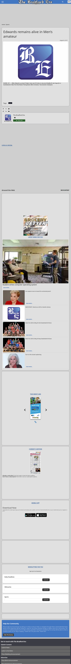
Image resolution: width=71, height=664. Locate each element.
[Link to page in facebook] (3, 109)
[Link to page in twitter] (6, 109)
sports (10, 103)
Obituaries (7, 587)
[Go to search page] (62, 2)
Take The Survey (8, 635)
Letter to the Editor (7, 651)
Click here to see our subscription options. (27, 476)
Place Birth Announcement (10, 660)
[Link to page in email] (9, 109)
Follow (20, 120)
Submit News (6, 647)
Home (3, 24)
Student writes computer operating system (20, 285)
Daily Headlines (9, 577)
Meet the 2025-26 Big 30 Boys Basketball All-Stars (38, 338)
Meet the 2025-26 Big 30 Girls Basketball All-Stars (38, 323)
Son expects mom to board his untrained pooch (38, 291)
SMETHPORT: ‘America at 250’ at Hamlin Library (38, 307)
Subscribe (46, 579)
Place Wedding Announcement (11, 654)
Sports (7, 24)
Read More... (6, 287)
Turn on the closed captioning (33, 354)
